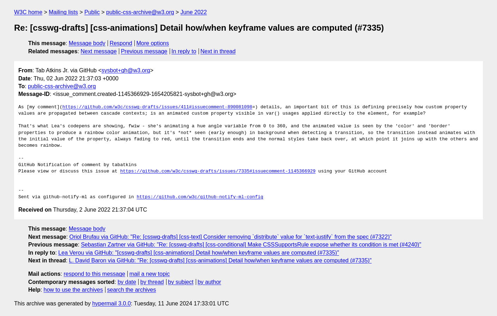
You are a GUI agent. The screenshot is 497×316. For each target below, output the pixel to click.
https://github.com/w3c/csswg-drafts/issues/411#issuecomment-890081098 (157, 107)
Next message (99, 51)
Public (92, 12)
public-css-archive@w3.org (140, 12)
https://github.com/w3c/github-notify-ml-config (200, 197)
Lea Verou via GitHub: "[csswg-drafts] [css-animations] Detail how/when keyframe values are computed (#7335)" (198, 253)
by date (126, 282)
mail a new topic (149, 274)
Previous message (144, 51)
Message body (87, 43)
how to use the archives (73, 290)
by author (209, 282)
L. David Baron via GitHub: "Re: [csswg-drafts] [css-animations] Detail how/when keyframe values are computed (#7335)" (220, 260)
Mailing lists (63, 12)
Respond (121, 43)
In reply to (183, 51)
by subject (180, 282)
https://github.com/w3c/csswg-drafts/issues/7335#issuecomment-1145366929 (218, 171)
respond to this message (94, 274)
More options (153, 43)
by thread (152, 282)
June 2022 (194, 12)
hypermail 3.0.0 (111, 303)
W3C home (28, 12)
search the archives (131, 290)
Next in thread (218, 51)
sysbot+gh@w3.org (126, 70)
